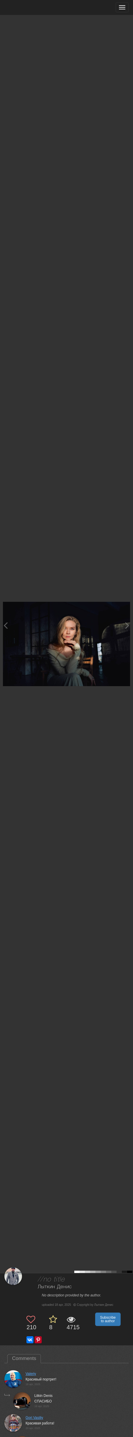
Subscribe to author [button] (108, 1319)
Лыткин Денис (55, 1287)
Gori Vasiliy (34, 1418)
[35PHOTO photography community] (27, 7)
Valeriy (31, 1374)
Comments (24, 1358)
